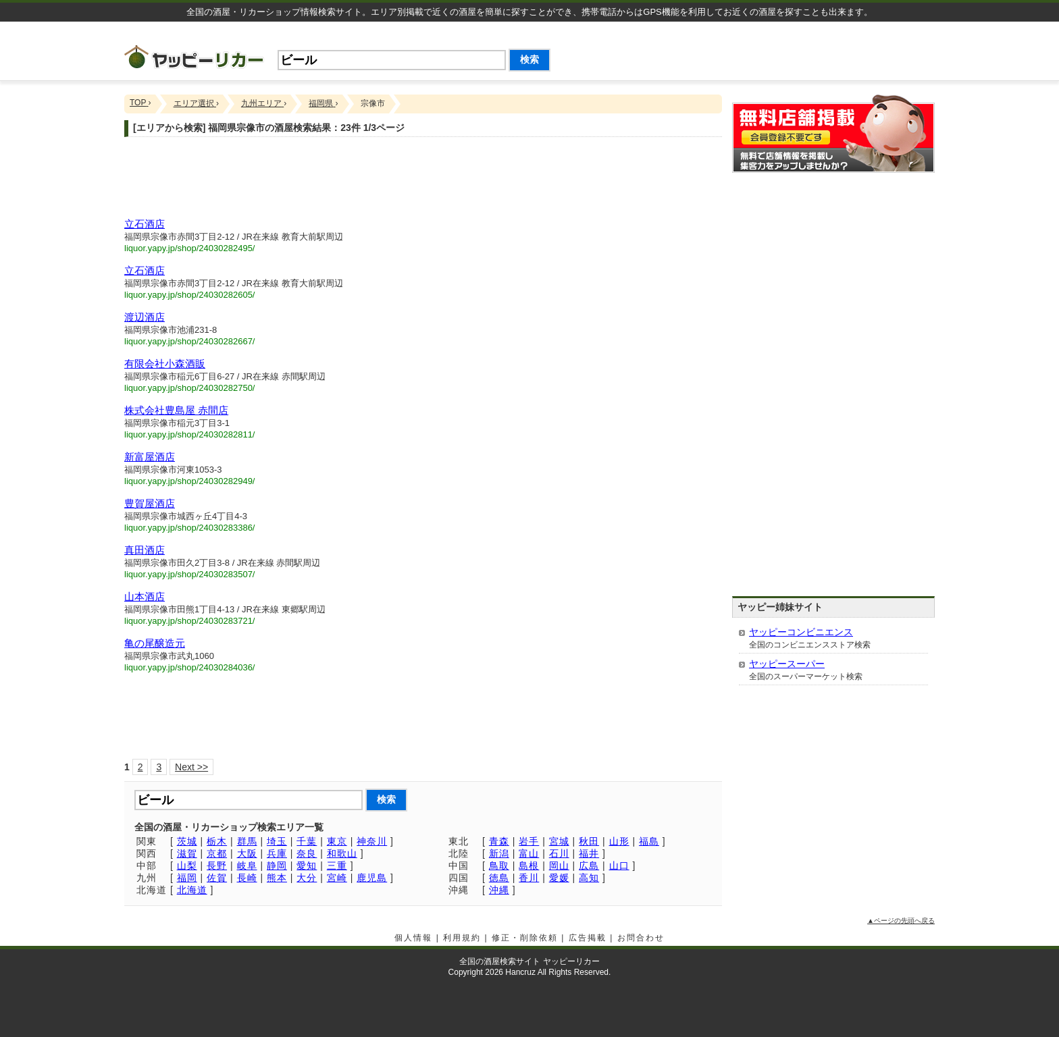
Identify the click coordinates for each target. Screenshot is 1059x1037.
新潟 (499, 853)
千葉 (306, 841)
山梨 (187, 865)
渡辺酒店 (144, 317)
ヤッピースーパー (787, 663)
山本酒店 (144, 596)
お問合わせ (641, 937)
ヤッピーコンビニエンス (801, 632)
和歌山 (342, 853)
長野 (217, 865)
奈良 (306, 853)
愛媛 (559, 877)
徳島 (499, 877)
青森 (499, 841)
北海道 (192, 889)
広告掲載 (587, 937)
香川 (529, 877)
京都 (217, 853)
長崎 (247, 877)
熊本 (277, 877)
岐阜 (247, 865)
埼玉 (277, 841)
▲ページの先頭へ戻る (901, 920)
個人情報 (413, 937)
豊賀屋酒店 (149, 503)
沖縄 (499, 889)
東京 (337, 841)
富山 (529, 853)
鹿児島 (372, 877)
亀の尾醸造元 (154, 643)
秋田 (589, 841)
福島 (649, 841)
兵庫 (277, 853)
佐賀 (217, 877)
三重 (337, 865)
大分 (306, 877)
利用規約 (462, 937)
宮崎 (337, 877)
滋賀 (187, 853)
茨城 (187, 841)
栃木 (217, 841)
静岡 (277, 865)
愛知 (306, 865)
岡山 (559, 865)
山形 (619, 841)
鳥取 (499, 865)
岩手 (529, 841)
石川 (559, 853)
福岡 (187, 877)
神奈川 (372, 841)
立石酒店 (144, 224)
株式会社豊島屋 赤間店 (176, 410)
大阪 (247, 853)
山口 (619, 865)
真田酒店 (144, 550)
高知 (589, 877)
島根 (529, 865)
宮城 (559, 841)
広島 (589, 865)
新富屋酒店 (149, 456)
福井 (589, 853)
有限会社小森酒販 (164, 363)
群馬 (247, 841)
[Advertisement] (777, 52)
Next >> (191, 767)
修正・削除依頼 (525, 937)
